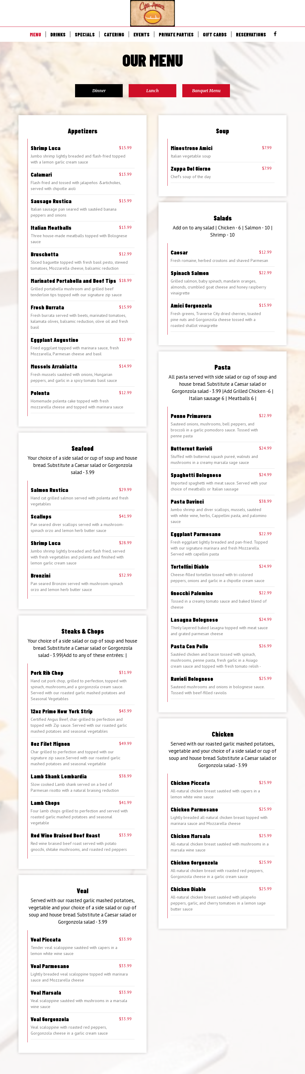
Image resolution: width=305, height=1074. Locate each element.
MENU (35, 34)
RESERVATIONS (251, 34)
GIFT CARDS (215, 34)
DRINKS (58, 34)
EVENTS (141, 34)
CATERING (114, 34)
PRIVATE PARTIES (176, 34)
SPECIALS (85, 34)
